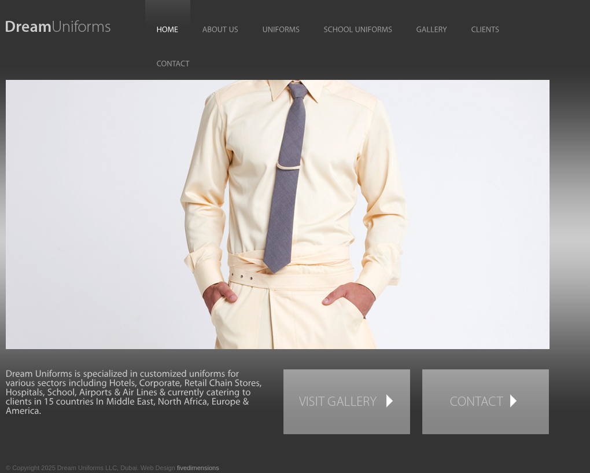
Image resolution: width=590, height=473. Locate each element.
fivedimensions (198, 467)
